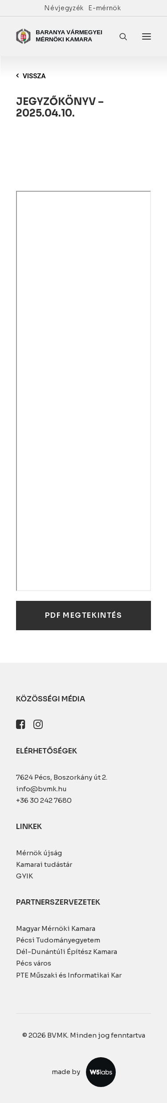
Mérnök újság (39, 853)
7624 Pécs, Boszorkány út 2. (61, 777)
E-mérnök (104, 8)
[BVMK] (60, 36)
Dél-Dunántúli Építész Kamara (66, 951)
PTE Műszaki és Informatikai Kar (69, 975)
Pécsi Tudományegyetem (58, 940)
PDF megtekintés (83, 615)
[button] (146, 36)
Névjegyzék (64, 8)
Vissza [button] (31, 76)
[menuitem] (64, 8)
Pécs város (33, 963)
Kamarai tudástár (44, 864)
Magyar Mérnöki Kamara (55, 928)
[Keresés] (119, 36)
